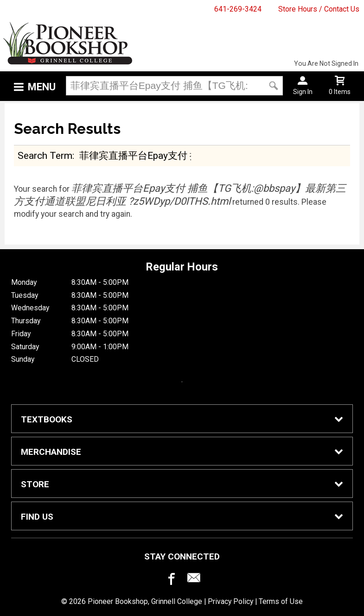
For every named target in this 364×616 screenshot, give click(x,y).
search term (45, 155)
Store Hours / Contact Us (318, 9)
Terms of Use (281, 601)
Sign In (303, 91)
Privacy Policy (230, 601)
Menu (42, 87)
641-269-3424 (238, 9)
